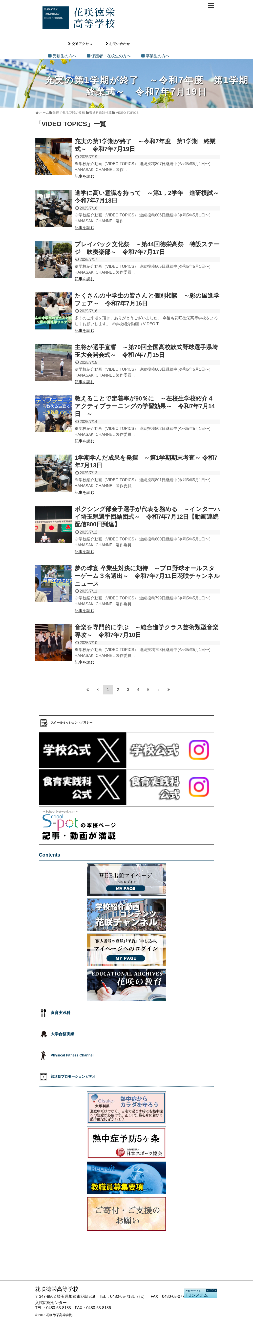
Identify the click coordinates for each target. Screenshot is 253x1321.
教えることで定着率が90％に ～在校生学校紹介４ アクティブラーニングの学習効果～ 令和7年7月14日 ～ (145, 406)
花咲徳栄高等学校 (59, 1315)
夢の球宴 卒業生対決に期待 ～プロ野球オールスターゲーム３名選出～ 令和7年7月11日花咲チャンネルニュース (147, 576)
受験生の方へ (64, 56)
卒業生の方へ (157, 56)
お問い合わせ (119, 44)
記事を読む (84, 176)
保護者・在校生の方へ (111, 56)
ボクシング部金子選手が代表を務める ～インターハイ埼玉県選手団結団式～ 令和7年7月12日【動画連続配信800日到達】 (147, 517)
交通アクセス (82, 44)
